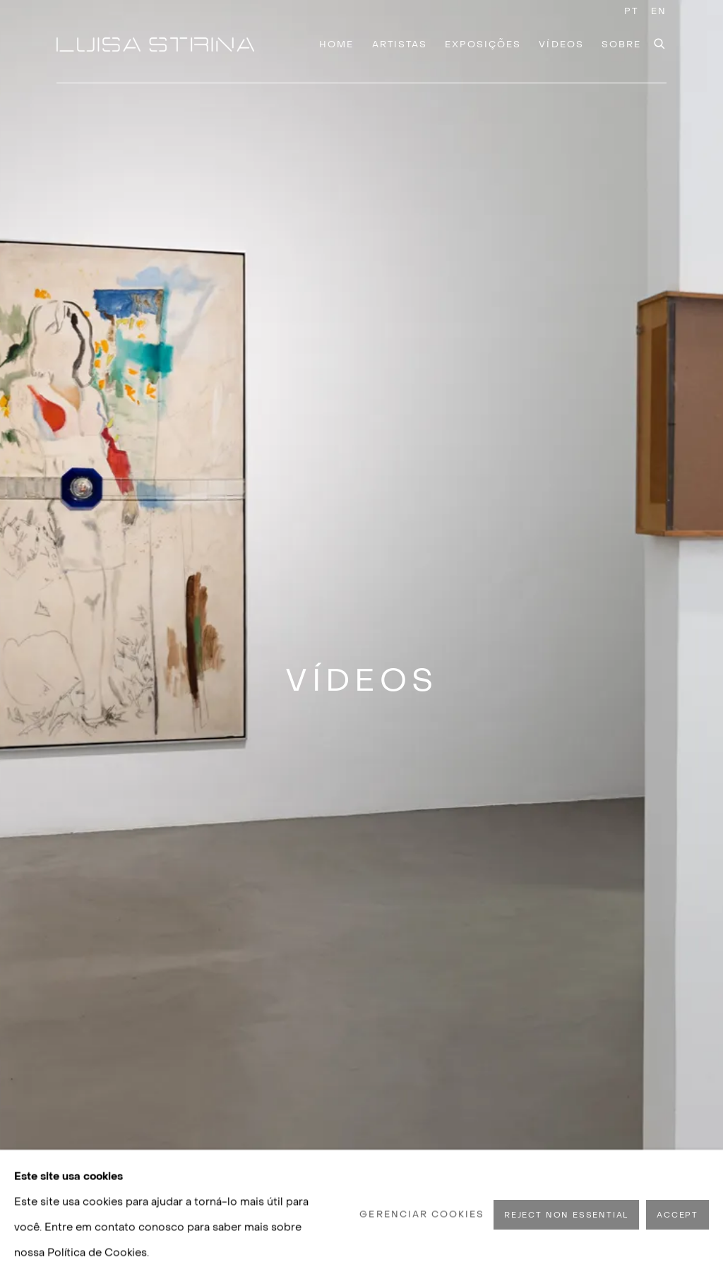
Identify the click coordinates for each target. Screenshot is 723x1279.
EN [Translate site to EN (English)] (659, 11)
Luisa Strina (155, 44)
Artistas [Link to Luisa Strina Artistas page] (399, 44)
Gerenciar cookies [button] (421, 1213)
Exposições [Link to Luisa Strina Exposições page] (483, 44)
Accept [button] (677, 1214)
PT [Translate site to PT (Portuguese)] (631, 11)
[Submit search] (660, 42)
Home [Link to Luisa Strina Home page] (336, 44)
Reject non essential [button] (566, 1214)
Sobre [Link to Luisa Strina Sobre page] (621, 44)
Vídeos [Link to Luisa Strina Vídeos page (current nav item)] (561, 44)
